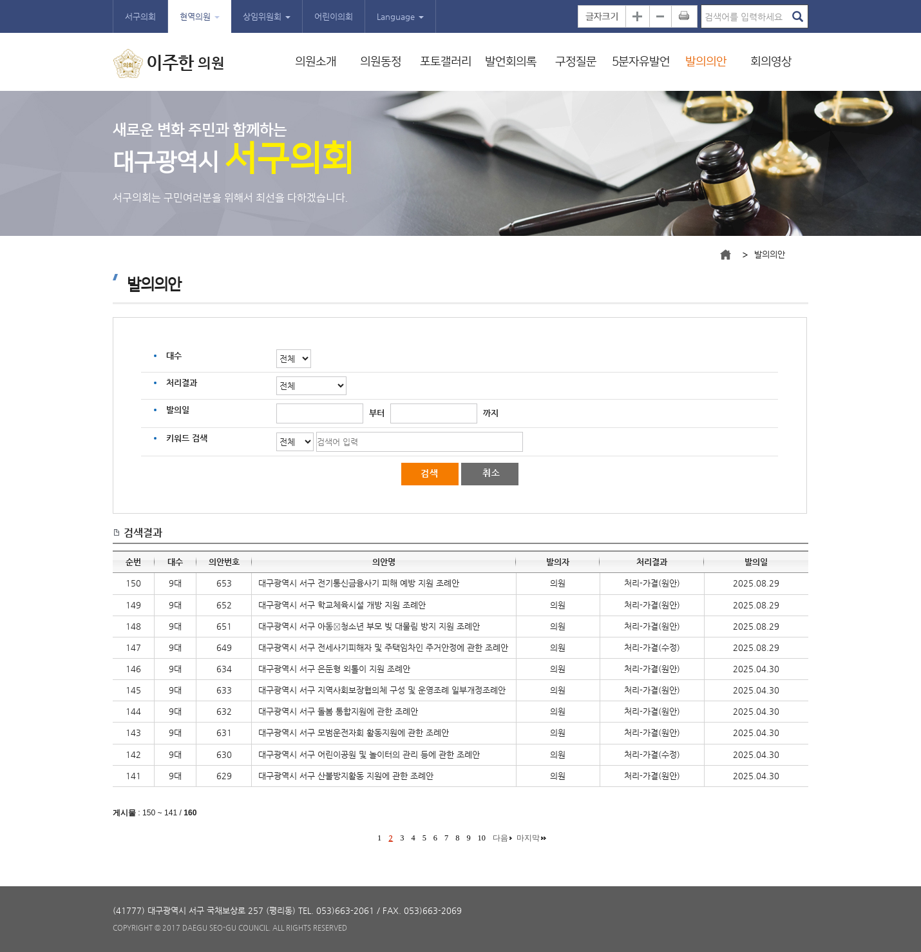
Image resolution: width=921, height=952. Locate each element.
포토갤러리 (445, 61)
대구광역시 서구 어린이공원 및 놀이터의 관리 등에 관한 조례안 (369, 754)
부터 (377, 413)
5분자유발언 (641, 61)
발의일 (177, 409)
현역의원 (200, 16)
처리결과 (181, 382)
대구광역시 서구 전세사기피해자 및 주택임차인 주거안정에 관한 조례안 (383, 647)
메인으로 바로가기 (725, 254)
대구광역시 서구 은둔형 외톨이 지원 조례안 (334, 669)
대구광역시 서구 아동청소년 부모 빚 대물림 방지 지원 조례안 (369, 626)
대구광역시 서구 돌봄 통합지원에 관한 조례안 (338, 711)
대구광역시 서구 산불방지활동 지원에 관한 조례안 (345, 776)
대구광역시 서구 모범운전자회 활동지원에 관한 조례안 (353, 732)
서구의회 (140, 16)
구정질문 (575, 61)
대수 (174, 355)
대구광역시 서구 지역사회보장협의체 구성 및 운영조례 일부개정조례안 (382, 690)
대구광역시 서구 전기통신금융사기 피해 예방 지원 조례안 (358, 583)
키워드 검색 (186, 438)
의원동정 (380, 61)
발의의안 (705, 61)
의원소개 (315, 61)
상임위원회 (266, 16)
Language (400, 16)
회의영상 (771, 61)
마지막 (528, 837)
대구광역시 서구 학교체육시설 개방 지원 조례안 (342, 605)
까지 (490, 413)
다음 (500, 837)
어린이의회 (333, 16)
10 (482, 837)
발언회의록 (510, 61)
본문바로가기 (0, 0)
